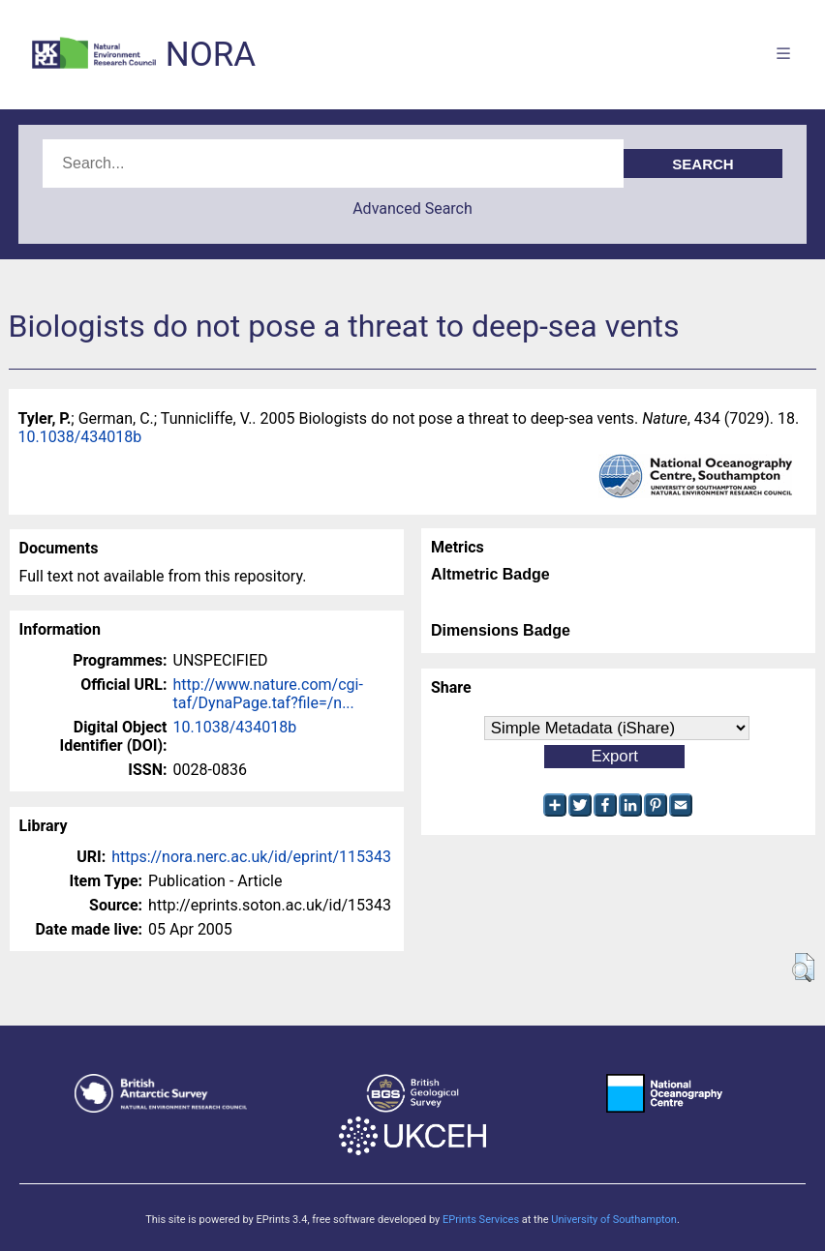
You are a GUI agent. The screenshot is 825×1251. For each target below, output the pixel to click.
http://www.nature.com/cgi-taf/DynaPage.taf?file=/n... (268, 693)
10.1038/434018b (80, 437)
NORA (211, 54)
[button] (803, 967)
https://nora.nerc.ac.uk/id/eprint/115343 (251, 857)
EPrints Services (481, 1219)
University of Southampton (614, 1219)
